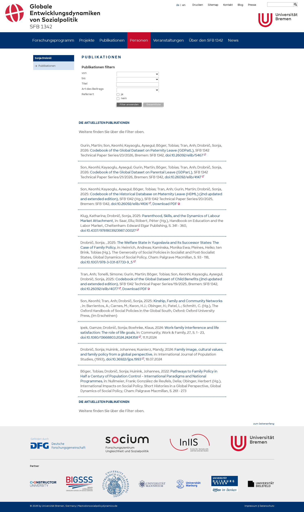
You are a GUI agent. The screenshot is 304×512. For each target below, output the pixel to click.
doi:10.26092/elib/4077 (99, 289)
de (177, 5)
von (84, 73)
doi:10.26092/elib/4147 (183, 177)
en (183, 5)
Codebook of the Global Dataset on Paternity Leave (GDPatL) (142, 150)
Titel (84, 83)
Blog (240, 5)
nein (124, 98)
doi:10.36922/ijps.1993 (123, 359)
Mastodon (83, 505)
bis (84, 78)
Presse (252, 5)
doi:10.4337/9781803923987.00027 (108, 230)
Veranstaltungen (168, 40)
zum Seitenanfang (263, 423)
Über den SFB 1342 (206, 40)
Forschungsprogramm (53, 40)
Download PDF (165, 204)
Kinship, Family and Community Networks (188, 301)
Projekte (86, 40)
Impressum (251, 505)
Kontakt (228, 5)
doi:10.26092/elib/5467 (184, 155)
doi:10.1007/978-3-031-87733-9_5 (106, 262)
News (233, 40)
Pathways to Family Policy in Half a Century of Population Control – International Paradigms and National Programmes (148, 376)
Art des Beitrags (93, 89)
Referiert (88, 94)
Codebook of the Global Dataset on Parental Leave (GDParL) (141, 172)
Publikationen (112, 40)
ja (122, 94)
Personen (139, 40)
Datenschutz (267, 505)
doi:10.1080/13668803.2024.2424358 (109, 337)
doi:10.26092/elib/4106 (129, 204)
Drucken (197, 5)
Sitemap (213, 5)
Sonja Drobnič (43, 58)
